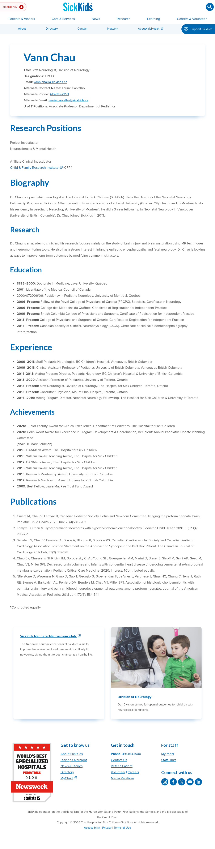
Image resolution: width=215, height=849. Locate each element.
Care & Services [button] (63, 19)
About (22, 28)
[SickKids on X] (181, 781)
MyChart (66, 778)
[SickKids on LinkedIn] (198, 781)
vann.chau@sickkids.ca (50, 82)
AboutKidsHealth (149, 28)
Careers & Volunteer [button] (192, 19)
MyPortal (167, 754)
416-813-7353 (59, 94)
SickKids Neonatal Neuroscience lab (48, 636)
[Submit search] (210, 7)
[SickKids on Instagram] (164, 781)
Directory (52, 28)
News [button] (96, 19)
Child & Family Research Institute (34, 168)
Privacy (106, 827)
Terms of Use (122, 827)
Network (112, 28)
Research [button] (123, 19)
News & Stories (71, 766)
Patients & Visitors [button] (21, 19)
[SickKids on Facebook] (173, 781)
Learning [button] (153, 19)
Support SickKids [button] (198, 29)
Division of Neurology (135, 697)
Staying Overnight (73, 760)
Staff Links (168, 760)
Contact (82, 28)
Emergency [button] (13, 7)
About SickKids (71, 754)
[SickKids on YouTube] (190, 781)
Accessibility (92, 827)
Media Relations (122, 778)
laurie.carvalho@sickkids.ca (68, 100)
